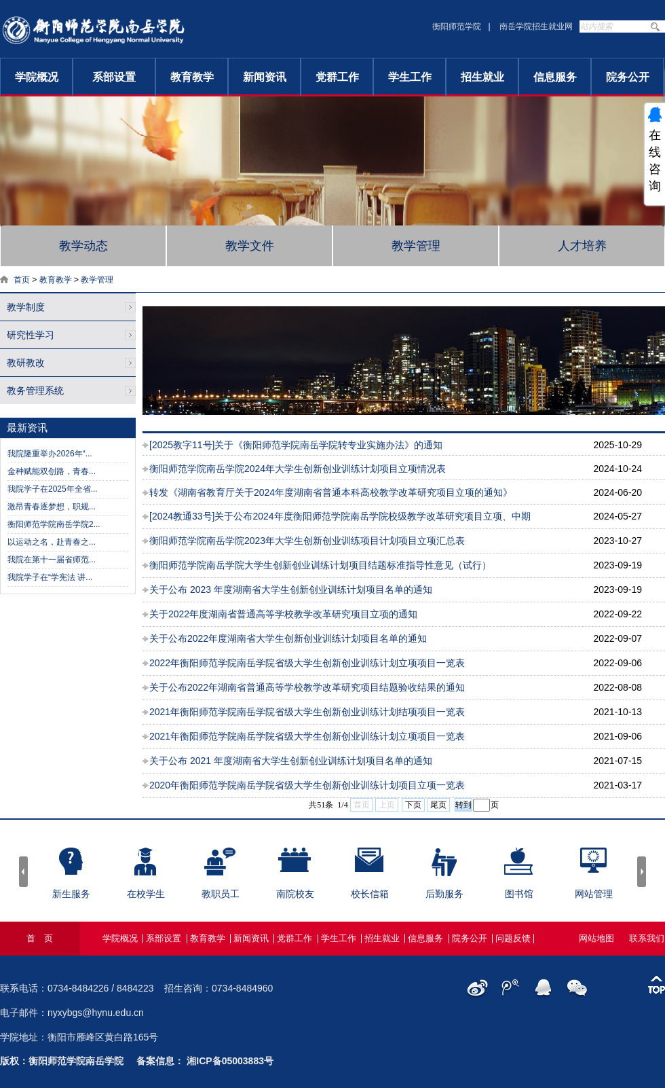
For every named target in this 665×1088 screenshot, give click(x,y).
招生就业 (482, 77)
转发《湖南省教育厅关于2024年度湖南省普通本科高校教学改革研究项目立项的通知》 (330, 492)
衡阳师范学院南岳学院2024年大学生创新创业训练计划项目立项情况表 (297, 468)
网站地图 (596, 938)
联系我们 (646, 938)
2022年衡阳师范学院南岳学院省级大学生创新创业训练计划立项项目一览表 (307, 662)
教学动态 (83, 246)
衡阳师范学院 (456, 26)
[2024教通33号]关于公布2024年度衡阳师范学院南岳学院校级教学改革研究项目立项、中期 (340, 516)
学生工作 (410, 77)
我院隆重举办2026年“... (49, 453)
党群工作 (337, 77)
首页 (22, 280)
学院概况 (36, 77)
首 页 (39, 938)
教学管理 (416, 246)
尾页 (438, 805)
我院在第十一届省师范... (51, 559)
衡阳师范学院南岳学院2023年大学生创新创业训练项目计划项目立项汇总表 (307, 540)
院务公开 (627, 77)
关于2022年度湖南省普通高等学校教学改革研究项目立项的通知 (283, 614)
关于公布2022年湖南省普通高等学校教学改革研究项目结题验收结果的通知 (307, 687)
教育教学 (192, 77)
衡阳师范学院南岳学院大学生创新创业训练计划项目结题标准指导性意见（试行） (320, 565)
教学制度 (26, 307)
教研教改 (26, 362)
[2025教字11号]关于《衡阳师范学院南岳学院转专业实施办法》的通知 (296, 444)
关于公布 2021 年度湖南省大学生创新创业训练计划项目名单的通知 (290, 760)
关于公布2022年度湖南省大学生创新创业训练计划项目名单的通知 (288, 638)
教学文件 (249, 246)
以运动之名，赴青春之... (51, 542)
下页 (413, 805)
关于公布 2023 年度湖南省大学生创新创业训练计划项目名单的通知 (290, 589)
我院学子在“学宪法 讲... (49, 577)
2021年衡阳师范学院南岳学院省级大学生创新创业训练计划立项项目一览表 (307, 736)
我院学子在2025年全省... (52, 489)
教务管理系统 (35, 390)
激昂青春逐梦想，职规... (51, 506)
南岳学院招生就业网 (536, 26)
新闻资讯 (264, 77)
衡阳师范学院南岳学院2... (53, 524)
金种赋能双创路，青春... (51, 471)
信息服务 (555, 77)
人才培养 (582, 246)
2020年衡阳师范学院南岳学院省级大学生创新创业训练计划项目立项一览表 (307, 785)
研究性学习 (30, 334)
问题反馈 (513, 938)
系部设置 (114, 77)
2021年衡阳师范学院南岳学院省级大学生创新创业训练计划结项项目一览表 (307, 711)
